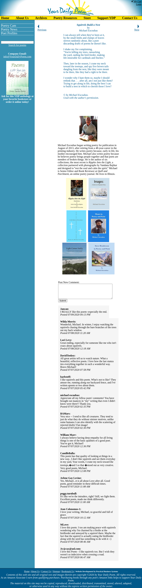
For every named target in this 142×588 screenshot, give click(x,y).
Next (136, 28)
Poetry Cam (8, 25)
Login (138, 4)
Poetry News (9, 29)
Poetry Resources (65, 18)
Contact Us (46, 571)
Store (87, 18)
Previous (42, 28)
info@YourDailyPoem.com (17, 56)
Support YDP (106, 18)
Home (5, 18)
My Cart (136, 1)
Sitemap (56, 571)
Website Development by (97, 571)
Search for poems (17, 45)
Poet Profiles (9, 33)
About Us (22, 18)
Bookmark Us (68, 571)
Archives (41, 18)
